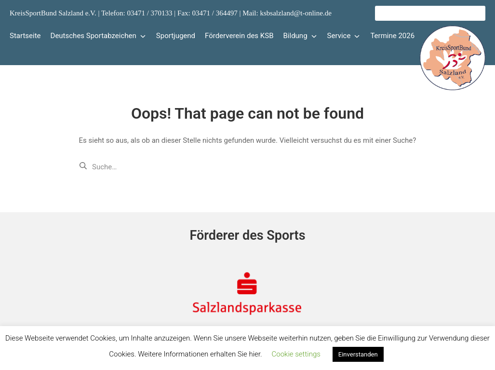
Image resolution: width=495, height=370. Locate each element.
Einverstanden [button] (358, 354)
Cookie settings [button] (296, 354)
